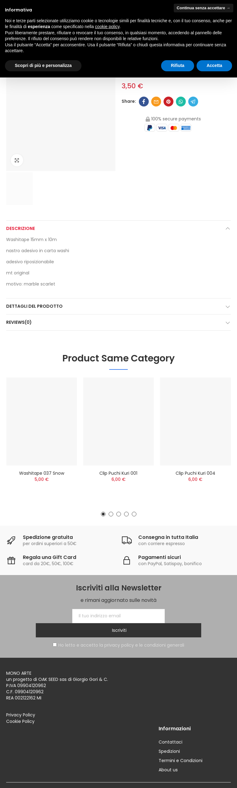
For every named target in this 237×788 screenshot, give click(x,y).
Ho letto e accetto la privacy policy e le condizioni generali (118, 631)
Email (156, 101)
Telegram (193, 101)
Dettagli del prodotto (34, 306)
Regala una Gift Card (49, 557)
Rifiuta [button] (178, 65)
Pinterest (168, 101)
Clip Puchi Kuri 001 (118, 473)
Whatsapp (181, 101)
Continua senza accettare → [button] (203, 8)
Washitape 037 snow (41, 473)
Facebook (144, 101)
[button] (103, 514)
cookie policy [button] (107, 26)
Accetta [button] (214, 65)
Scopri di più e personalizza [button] (43, 65)
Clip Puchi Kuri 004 (195, 473)
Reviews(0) (19, 322)
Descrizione (20, 228)
